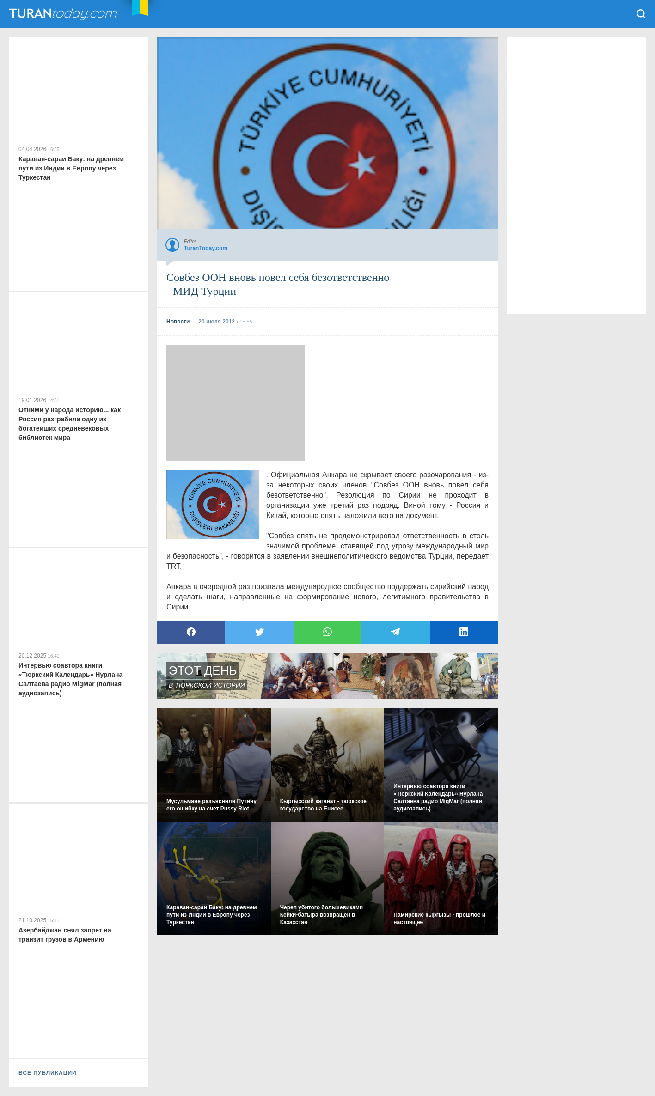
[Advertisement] (235, 403)
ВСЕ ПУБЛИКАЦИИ (47, 1073)
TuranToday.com (64, 14)
